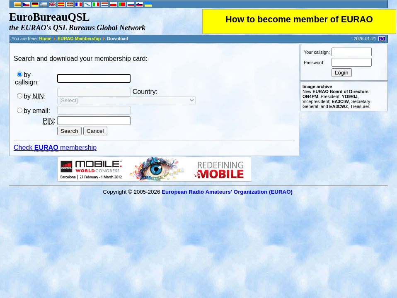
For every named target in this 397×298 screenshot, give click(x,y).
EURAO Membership (79, 38)
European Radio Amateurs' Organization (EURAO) (227, 192)
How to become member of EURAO (299, 19)
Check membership (55, 147)
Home (45, 38)
